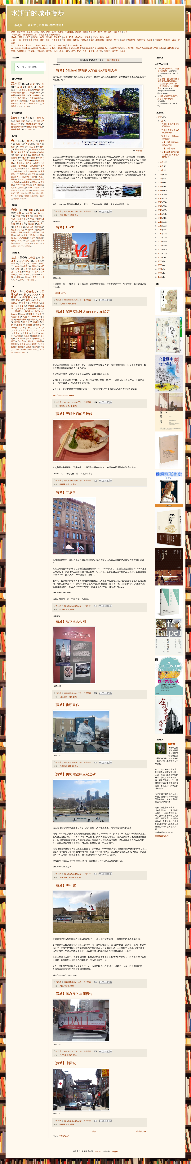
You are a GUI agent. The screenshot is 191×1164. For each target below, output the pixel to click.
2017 (160, 206)
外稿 (36, 32)
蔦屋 (24, 101)
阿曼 (21, 37)
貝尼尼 (26, 336)
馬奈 (61, 51)
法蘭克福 (141, 40)
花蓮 (34, 269)
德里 (35, 169)
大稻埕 (20, 45)
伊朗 (42, 37)
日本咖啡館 (44, 48)
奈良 (36, 40)
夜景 (13, 95)
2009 (160, 238)
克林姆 (22, 328)
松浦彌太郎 (24, 344)
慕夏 (85, 51)
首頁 (125, 32)
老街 (73, 48)
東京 (25, 40)
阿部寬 (18, 311)
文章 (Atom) (64, 1136)
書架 (30, 87)
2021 (160, 190)
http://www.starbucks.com (64, 395)
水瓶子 (29, 32)
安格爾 (39, 341)
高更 (73, 51)
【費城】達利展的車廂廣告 (72, 994)
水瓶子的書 (16, 35)
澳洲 (40, 238)
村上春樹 (17, 336)
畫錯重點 (23, 104)
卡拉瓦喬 (40, 51)
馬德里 (150, 40)
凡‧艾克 (21, 341)
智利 (108, 37)
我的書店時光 (16, 129)
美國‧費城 (139, 151)
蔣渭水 (14, 303)
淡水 (17, 269)
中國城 (62, 484)
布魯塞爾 (25, 182)
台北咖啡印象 (17, 127)
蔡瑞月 (28, 311)
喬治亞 (14, 238)
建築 (32, 84)
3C (39, 93)
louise (22, 314)
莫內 (67, 51)
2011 (160, 230)
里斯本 (167, 40)
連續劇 (147, 48)
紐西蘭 (27, 246)
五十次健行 (34, 95)
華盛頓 (23, 193)
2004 (160, 257)
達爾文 (26, 333)
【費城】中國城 (64, 1063)
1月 (162, 170)
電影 (132, 48)
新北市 (30, 141)
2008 (160, 242)
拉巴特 (42, 196)
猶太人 (26, 322)
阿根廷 (18, 243)
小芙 (42, 309)
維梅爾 (19, 325)
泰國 (20, 232)
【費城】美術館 (64, 885)
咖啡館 (62, 406)
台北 (13, 45)
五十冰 (26, 106)
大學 (61, 215)
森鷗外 (35, 344)
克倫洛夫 (15, 177)
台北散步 (53, 48)
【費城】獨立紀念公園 (69, 621)
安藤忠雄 (32, 309)
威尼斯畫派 (172, 48)
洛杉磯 (13, 188)
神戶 (42, 40)
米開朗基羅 (22, 51)
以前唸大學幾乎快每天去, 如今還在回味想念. (168, 97)
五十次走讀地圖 (18, 93)
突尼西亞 (37, 243)
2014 (160, 218)
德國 (36, 216)
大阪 (17, 160)
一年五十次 (34, 104)
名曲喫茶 (34, 48)
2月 (162, 166)
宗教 (119, 48)
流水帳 (60, 32)
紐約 (174, 40)
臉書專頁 (118, 32)
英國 (29, 213)
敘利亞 (27, 37)
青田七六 (92, 32)
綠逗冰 (78, 32)
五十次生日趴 (20, 98)
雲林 (27, 169)
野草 (100, 32)
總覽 (13, 32)
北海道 (95, 37)
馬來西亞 (23, 238)
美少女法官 (25, 330)
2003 (160, 261)
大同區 (28, 45)
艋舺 (36, 272)
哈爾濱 (26, 196)
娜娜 (30, 314)
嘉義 (20, 275)
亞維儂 (16, 182)
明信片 (124, 48)
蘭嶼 (32, 280)
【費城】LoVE (63, 227)
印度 (65, 37)
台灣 (14, 210)
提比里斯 (26, 185)
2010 (160, 234)
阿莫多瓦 (15, 317)
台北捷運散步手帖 (34, 127)
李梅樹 (28, 339)
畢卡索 (99, 51)
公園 (61, 697)
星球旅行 (108, 32)
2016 (160, 210)
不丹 (71, 37)
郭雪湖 (107, 51)
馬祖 (76, 45)
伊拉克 (20, 246)
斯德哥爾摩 (37, 185)
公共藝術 (113, 48)
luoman (98, 1151)
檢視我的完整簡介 (163, 836)
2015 (160, 214)
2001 (160, 269)
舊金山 (30, 188)
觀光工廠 (154, 48)
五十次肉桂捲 (35, 98)
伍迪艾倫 (140, 48)
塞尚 (36, 347)
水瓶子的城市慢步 (37, 13)
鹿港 (35, 277)
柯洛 (42, 347)
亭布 (18, 185)
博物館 (161, 48)
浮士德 (16, 350)
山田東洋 (19, 339)
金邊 (40, 174)
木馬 (41, 297)
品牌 (94, 48)
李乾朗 (14, 344)
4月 (162, 121)
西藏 (27, 232)
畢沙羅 (20, 347)
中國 (18, 216)
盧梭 (24, 350)
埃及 (27, 241)
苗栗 (35, 275)
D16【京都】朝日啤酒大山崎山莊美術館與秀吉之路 (169, 154)
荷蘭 (25, 235)
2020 (160, 194)
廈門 (34, 177)
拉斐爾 (31, 51)
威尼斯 (76, 40)
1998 (160, 277)
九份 (59, 45)
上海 (19, 40)
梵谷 (79, 51)
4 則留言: (87, 606)
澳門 (42, 166)
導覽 (48, 32)
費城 (76, 215)
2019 (160, 198)
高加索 (49, 37)
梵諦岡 (30, 230)
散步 (14, 117)
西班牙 (41, 219)
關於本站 (21, 32)
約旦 (25, 171)
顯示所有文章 (113, 60)
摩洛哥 (88, 37)
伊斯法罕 (39, 188)
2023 (160, 183)
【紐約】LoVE (59, 293)
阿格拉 (17, 171)
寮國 (39, 230)
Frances (14, 314)
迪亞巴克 (31, 174)
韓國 (35, 232)
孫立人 (41, 328)
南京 (21, 190)
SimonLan (35, 317)
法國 (19, 213)
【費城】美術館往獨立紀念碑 (74, 774)
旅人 (107, 48)
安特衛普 (36, 190)
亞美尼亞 (57, 37)
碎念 (19, 87)
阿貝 (28, 300)
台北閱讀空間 (54, 35)
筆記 (32, 93)
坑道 (68, 48)
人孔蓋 (32, 101)
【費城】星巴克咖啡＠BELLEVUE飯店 (81, 312)
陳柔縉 (28, 347)
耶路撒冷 (34, 171)
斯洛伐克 (79, 37)
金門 (72, 45)
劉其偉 (30, 341)
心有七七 (31, 291)
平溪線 (44, 45)
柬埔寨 (23, 219)
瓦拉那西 (18, 169)
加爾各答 (14, 190)
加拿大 (20, 241)
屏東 (20, 272)
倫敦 (92, 40)
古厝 (77, 48)
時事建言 (20, 121)
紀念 (66, 697)
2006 (160, 249)
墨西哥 (35, 241)
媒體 (54, 32)
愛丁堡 (34, 196)
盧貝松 (36, 322)
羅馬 (69, 40)
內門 (15, 280)
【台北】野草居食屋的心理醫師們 (169, 131)
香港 (37, 160)
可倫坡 (19, 196)
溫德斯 (17, 322)
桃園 (25, 266)
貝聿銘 (17, 333)
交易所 (62, 610)
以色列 (14, 37)
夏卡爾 (91, 51)
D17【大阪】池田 (167, 149)
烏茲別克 (28, 243)
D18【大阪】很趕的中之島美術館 (169, 143)
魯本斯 (49, 51)
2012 (160, 226)
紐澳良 (22, 188)
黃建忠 (41, 320)
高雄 (34, 266)
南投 (27, 275)
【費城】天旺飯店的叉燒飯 (72, 414)
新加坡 (35, 182)
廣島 (17, 155)
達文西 (35, 336)
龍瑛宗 (122, 51)
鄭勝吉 (32, 320)
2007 (160, 246)
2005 (160, 253)
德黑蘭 (22, 174)
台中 (42, 147)
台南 (63, 45)
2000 (160, 273)
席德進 (17, 352)
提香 (16, 330)
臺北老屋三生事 (30, 35)
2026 (160, 117)
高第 (25, 317)
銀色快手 (33, 350)
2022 (160, 186)
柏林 (123, 40)
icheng (13, 328)
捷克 (27, 216)
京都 (30, 40)
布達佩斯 (25, 177)
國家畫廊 (100, 40)
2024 (160, 179)
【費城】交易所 (64, 492)
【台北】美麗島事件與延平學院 (169, 125)
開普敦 (31, 193)
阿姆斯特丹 (39, 179)
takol (42, 333)
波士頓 (14, 158)
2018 (160, 202)
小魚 (34, 294)
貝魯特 (20, 179)
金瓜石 (52, 45)
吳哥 (48, 40)
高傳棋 (29, 325)
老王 (35, 330)
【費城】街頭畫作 (66, 705)
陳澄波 (115, 51)
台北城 (23, 263)
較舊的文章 (141, 1131)
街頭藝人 (101, 48)
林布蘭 (37, 339)
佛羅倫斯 (85, 40)
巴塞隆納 (158, 40)
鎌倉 (33, 158)
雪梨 (23, 199)
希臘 (22, 224)
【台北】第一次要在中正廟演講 (169, 137)
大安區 (37, 45)
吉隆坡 (27, 190)
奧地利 (18, 222)
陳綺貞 (35, 333)
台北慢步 (43, 35)
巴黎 (63, 40)
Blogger (115, 1151)
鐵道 (60, 48)
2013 (160, 222)
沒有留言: (88, 211)
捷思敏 (31, 306)
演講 (42, 32)
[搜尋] (29, 67)
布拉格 (117, 40)
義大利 (41, 213)
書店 (90, 48)
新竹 (42, 263)
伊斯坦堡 (56, 40)
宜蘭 (13, 263)
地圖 (85, 32)
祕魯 (102, 37)
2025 (160, 175)
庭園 (64, 48)
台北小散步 (28, 129)
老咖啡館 (25, 48)
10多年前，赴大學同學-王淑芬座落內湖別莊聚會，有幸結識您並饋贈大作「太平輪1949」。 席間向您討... (169, 83)
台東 (67, 45)
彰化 (19, 277)
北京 (13, 40)
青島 (37, 193)
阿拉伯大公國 (36, 235)
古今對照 (14, 101)
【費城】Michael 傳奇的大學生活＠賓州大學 (85, 70)
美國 (72, 215)
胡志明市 (16, 199)
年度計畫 (69, 32)
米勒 (56, 51)
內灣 (27, 280)
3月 (162, 162)
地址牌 (37, 90)
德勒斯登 (131, 40)
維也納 (109, 40)
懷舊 (81, 48)
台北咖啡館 (16, 48)
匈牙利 (32, 238)
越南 (13, 241)
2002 (160, 265)
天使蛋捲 (34, 303)
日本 (30, 210)
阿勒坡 (29, 179)
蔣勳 (23, 352)
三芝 (21, 280)
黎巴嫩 (35, 37)
